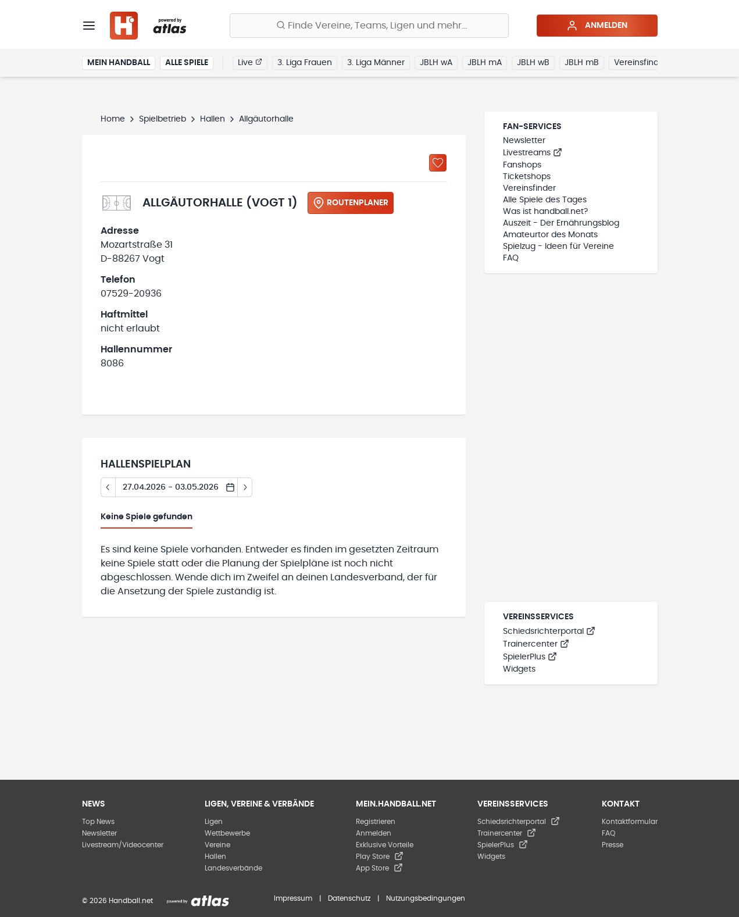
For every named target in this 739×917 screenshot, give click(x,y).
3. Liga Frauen (304, 63)
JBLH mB (582, 63)
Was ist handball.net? (545, 212)
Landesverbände (233, 868)
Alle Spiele (186, 63)
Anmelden (596, 25)
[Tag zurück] (108, 487)
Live (250, 62)
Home (113, 119)
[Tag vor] (245, 487)
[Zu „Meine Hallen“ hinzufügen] (438, 163)
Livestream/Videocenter (122, 844)
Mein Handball (118, 63)
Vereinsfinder (640, 63)
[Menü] (89, 26)
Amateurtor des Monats (550, 235)
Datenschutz (349, 898)
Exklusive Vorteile (384, 844)
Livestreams (532, 153)
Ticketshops (527, 177)
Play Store (380, 856)
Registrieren (375, 821)
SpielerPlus (530, 657)
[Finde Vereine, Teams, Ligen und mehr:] (369, 25)
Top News (98, 821)
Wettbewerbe (227, 833)
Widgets (519, 669)
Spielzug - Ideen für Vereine (558, 246)
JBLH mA (484, 63)
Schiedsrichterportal (549, 631)
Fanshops (522, 165)
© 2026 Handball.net (117, 900)
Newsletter (524, 141)
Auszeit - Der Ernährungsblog (561, 223)
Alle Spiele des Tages (545, 200)
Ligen (214, 821)
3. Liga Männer (376, 63)
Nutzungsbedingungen (425, 898)
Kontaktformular (630, 821)
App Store (379, 868)
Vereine (217, 844)
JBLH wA (436, 63)
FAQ (511, 258)
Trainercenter (536, 644)
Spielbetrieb (162, 119)
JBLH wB (533, 63)
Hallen (212, 119)
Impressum (293, 898)
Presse (612, 844)
